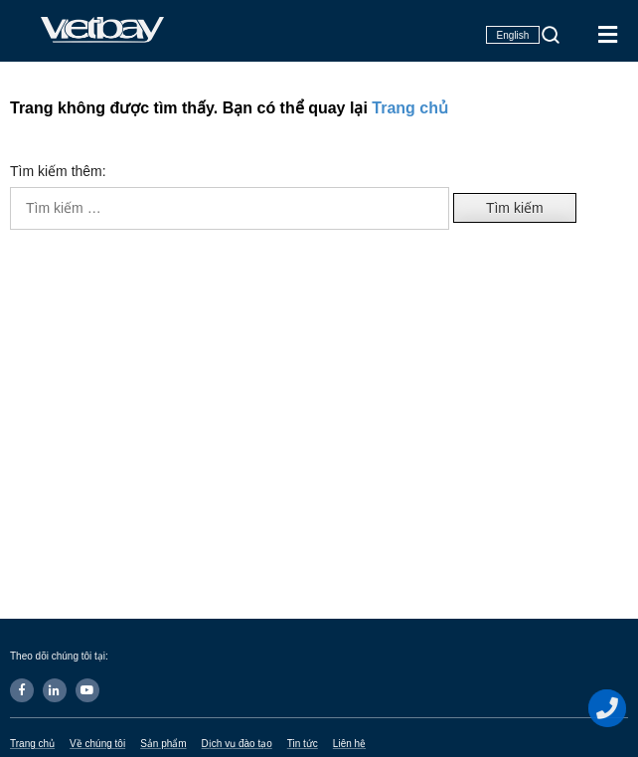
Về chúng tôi (97, 743)
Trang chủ (410, 107)
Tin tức (302, 743)
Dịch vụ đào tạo (237, 743)
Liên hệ (349, 743)
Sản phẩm (163, 743)
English (513, 35)
